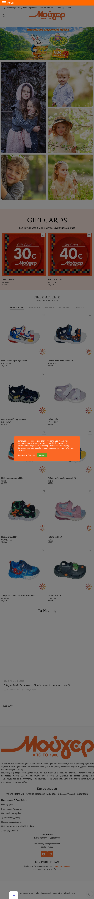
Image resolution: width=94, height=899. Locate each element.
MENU (10, 3)
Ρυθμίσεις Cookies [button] (26, 455)
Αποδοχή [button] (42, 455)
